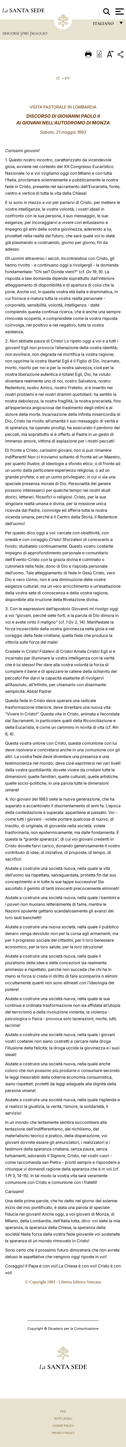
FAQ (63, 1411)
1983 (26, 33)
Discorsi (11, 33)
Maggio (39, 33)
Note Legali (63, 1418)
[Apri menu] (119, 11)
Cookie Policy (63, 1426)
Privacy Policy (63, 1433)
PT (67, 78)
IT (58, 78)
